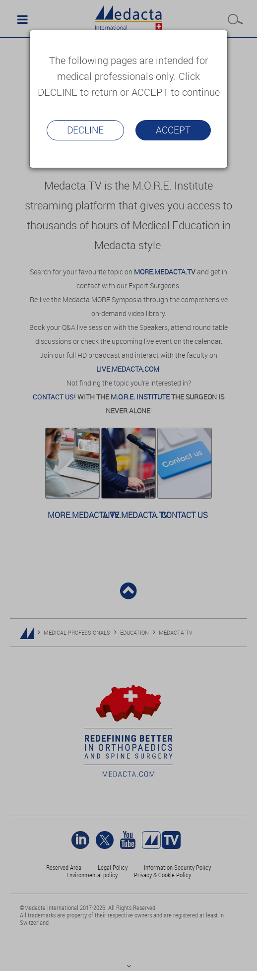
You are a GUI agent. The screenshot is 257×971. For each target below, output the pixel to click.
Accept (173, 130)
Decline (85, 130)
